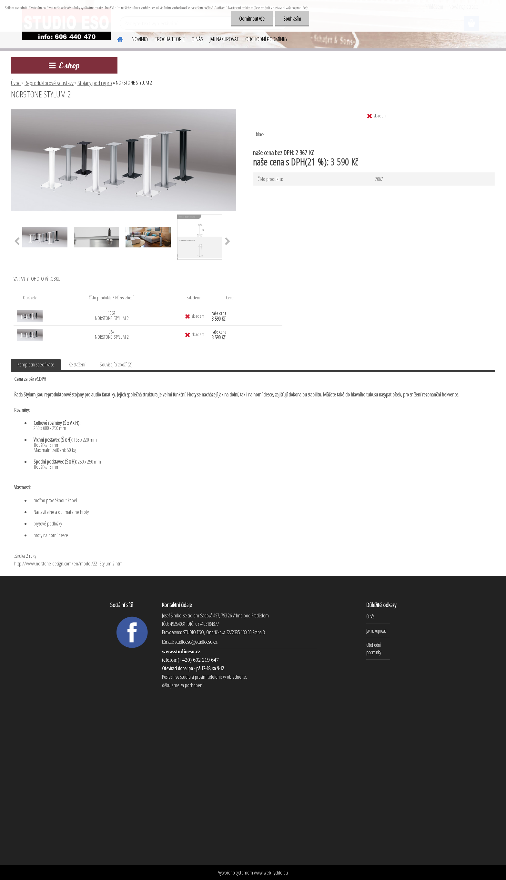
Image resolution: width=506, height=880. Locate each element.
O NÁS (197, 39)
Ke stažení (77, 364)
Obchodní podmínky (373, 648)
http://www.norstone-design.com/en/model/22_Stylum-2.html (69, 563)
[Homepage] (116, 38)
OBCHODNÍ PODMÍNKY (266, 39)
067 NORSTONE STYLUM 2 (112, 334)
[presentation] (17, 241)
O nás (370, 616)
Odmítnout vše (252, 18)
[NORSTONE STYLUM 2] (123, 111)
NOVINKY (140, 39)
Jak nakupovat (376, 630)
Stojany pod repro (94, 83)
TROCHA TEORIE (170, 39)
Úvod (16, 83)
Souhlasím (292, 18)
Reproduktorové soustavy (49, 83)
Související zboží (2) (116, 364)
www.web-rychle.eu (271, 872)
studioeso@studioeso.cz (196, 642)
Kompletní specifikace (35, 364)
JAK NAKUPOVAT (224, 39)
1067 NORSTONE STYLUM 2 (112, 315)
